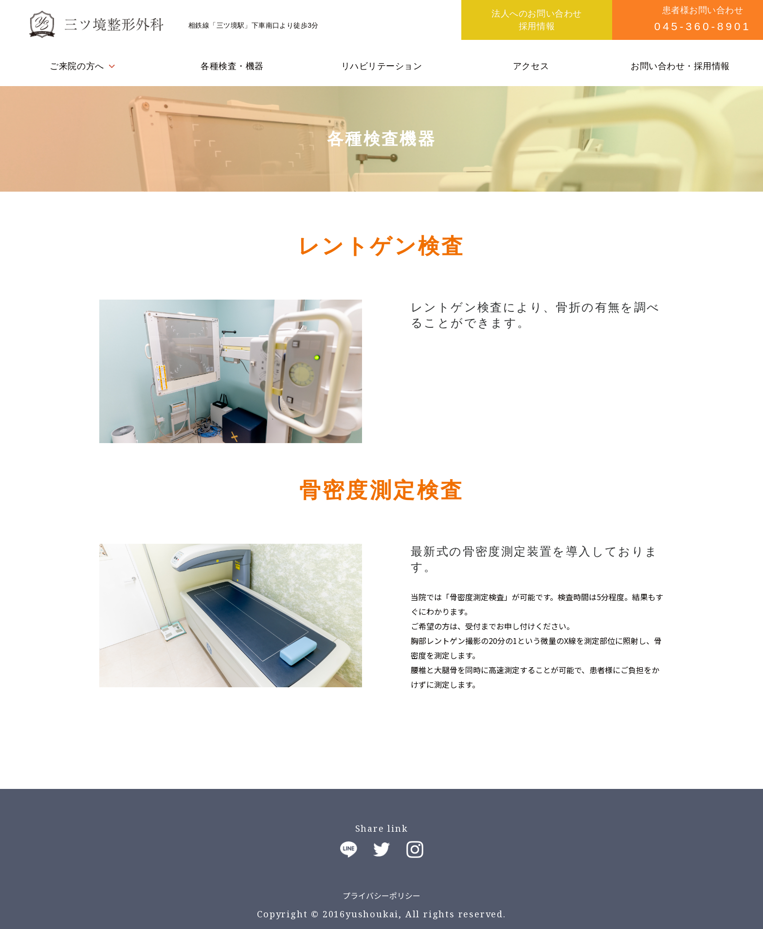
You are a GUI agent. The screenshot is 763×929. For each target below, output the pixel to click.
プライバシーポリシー (381, 895)
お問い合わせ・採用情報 (680, 66)
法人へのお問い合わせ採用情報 (536, 20)
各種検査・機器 (232, 66)
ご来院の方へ (77, 66)
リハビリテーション (381, 66)
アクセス (531, 66)
